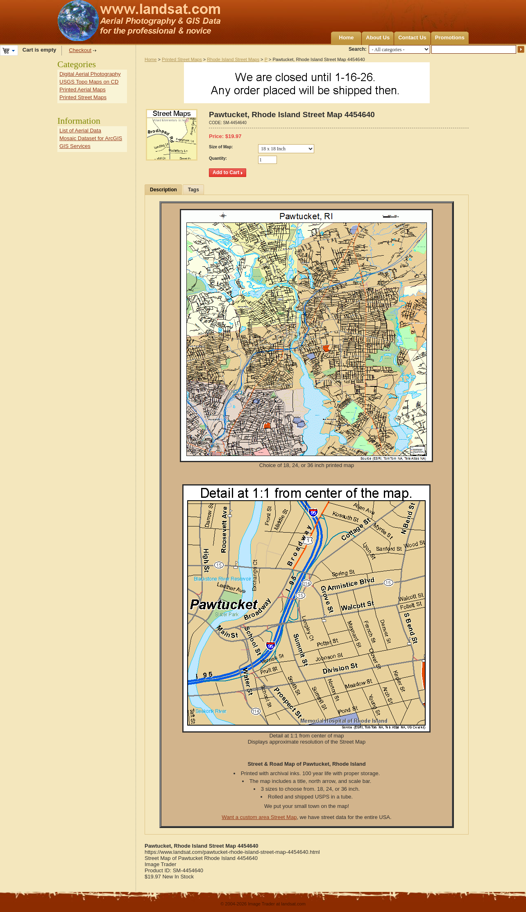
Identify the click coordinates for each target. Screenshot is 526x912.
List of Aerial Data (80, 130)
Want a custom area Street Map (259, 817)
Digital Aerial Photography (90, 74)
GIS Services (75, 146)
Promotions (450, 37)
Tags (193, 190)
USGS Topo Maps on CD (88, 82)
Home (346, 37)
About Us (378, 37)
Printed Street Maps (182, 59)
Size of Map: (221, 147)
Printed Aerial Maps (82, 89)
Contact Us (412, 37)
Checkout (80, 50)
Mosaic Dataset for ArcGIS (90, 138)
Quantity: (218, 158)
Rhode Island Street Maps (233, 59)
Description (163, 190)
